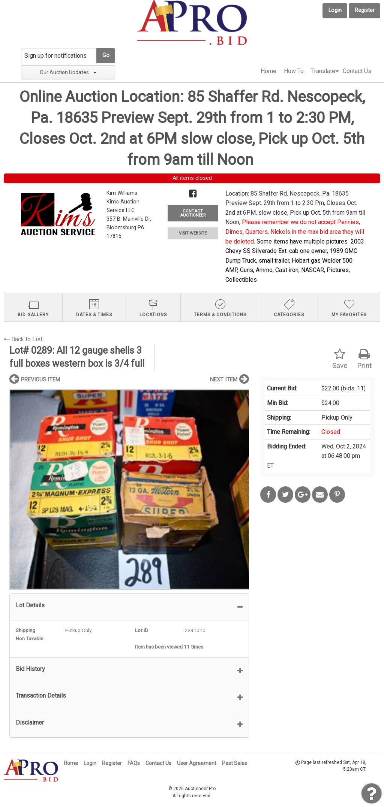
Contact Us (357, 71)
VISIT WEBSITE (193, 233)
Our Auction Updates (68, 72)
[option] (129, 489)
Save (339, 359)
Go (106, 55)
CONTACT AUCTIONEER (193, 213)
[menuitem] (268, 71)
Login (335, 10)
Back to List (23, 339)
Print (364, 359)
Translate (323, 71)
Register (365, 10)
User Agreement (196, 763)
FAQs (134, 763)
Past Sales (234, 763)
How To (294, 71)
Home (268, 71)
